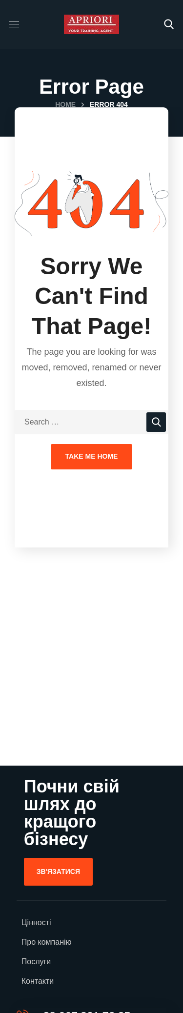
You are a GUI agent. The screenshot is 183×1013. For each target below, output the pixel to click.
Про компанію (46, 942)
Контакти (37, 981)
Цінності (36, 922)
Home (65, 104)
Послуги (36, 961)
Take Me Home (91, 456)
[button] (169, 24)
